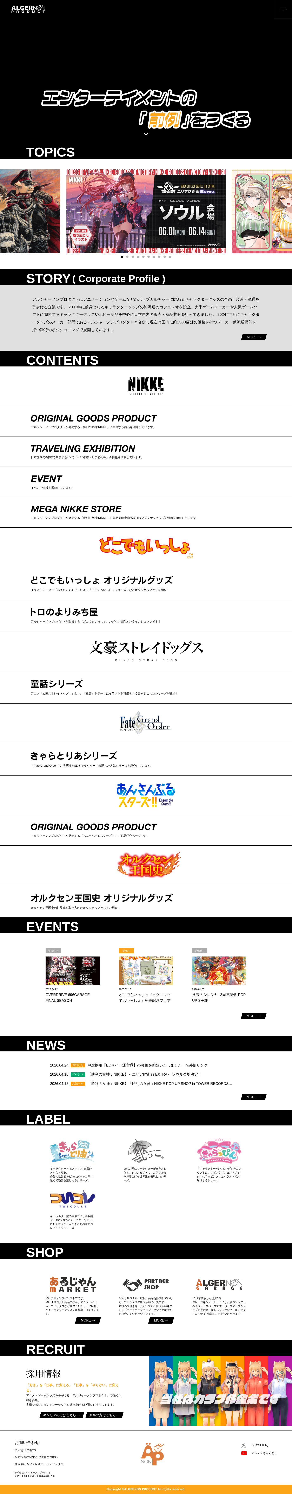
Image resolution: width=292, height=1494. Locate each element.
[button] (122, 257)
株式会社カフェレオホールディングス (39, 1464)
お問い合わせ (27, 1442)
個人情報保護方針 (26, 1450)
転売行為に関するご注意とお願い (36, 1457)
